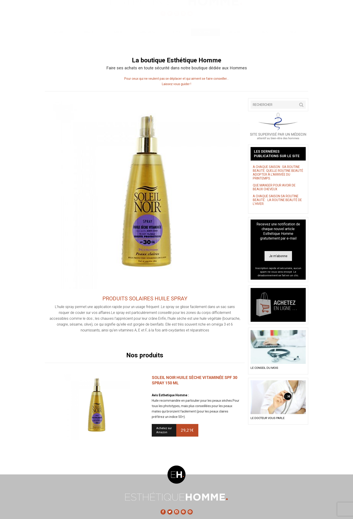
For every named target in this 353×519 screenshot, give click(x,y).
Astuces (234, 42)
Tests (264, 42)
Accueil (59, 42)
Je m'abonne (278, 256)
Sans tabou (147, 42)
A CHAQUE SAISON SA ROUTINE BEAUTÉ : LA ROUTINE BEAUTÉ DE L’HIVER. (277, 200)
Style (176, 42)
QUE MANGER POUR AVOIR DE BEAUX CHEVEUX (274, 187)
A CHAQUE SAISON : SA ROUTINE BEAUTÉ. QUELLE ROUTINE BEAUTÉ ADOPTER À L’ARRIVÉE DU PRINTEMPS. (278, 172)
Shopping (205, 42)
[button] (301, 104)
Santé (118, 42)
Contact (293, 42)
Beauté (88, 42)
